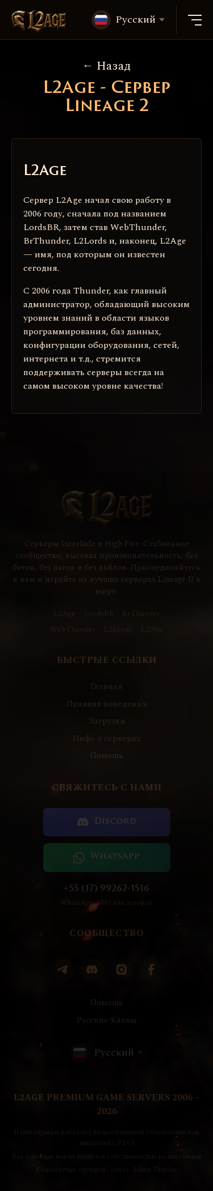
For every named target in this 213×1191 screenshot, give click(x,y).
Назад (106, 66)
